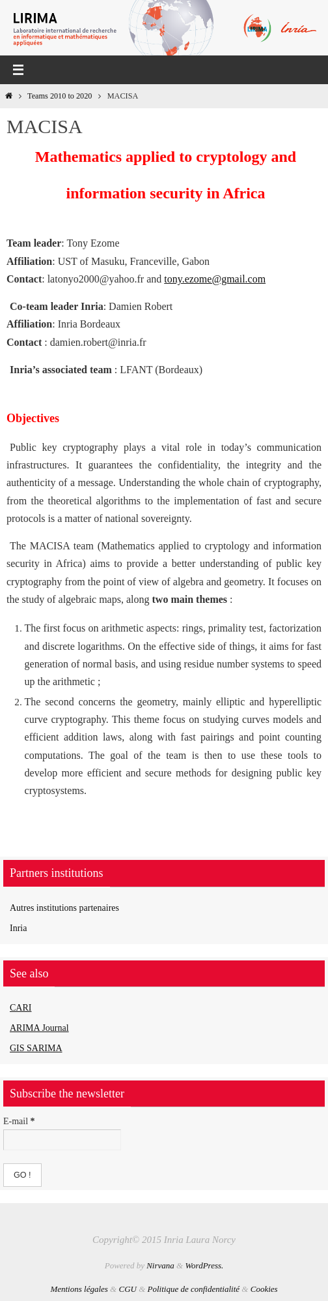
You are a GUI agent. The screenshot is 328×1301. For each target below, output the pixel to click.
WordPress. (204, 1265)
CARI (20, 1008)
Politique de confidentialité (194, 1289)
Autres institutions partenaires (64, 908)
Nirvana (160, 1265)
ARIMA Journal (39, 1028)
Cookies (264, 1289)
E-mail (19, 1121)
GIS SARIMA (36, 1048)
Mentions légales (78, 1289)
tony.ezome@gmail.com (215, 278)
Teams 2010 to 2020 (59, 95)
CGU (127, 1289)
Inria (18, 928)
